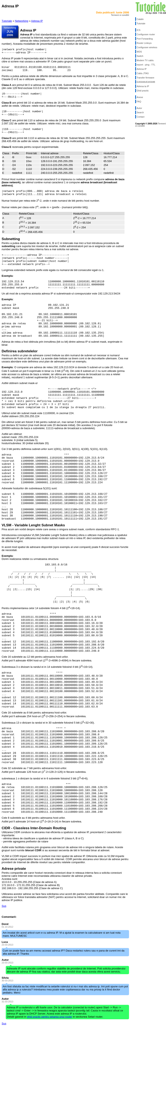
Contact (140, 117)
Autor (139, 108)
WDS (139, 51)
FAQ (139, 101)
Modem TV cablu (145, 60)
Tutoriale (7, 20)
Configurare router (146, 34)
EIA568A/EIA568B (146, 82)
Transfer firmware (145, 77)
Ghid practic (143, 90)
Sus (4, 977)
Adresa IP (37, 20)
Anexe (140, 97)
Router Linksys (144, 43)
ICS (138, 30)
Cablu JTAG (143, 73)
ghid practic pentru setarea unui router (49, 1088)
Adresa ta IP (143, 86)
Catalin (140, 19)
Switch (140, 56)
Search (140, 112)
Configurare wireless (147, 47)
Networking (21, 20)
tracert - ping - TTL (146, 64)
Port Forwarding (145, 38)
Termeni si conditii (120, 15)
